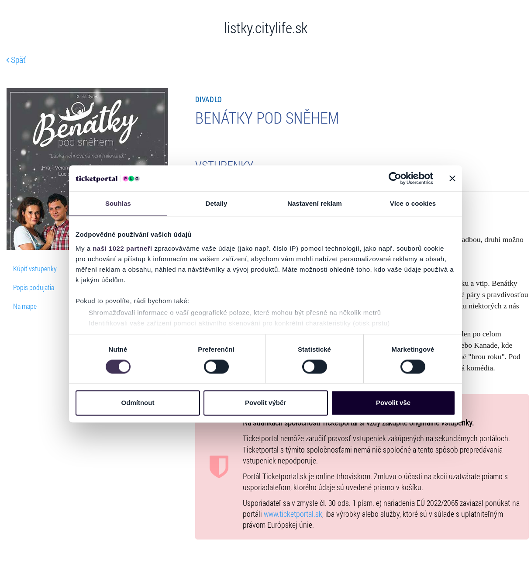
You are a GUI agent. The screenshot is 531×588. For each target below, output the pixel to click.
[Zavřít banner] (452, 178)
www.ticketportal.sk (293, 514)
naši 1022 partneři (122, 248)
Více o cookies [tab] (413, 203)
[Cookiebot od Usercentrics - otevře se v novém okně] (395, 178)
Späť (16, 59)
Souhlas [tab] (118, 203)
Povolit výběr (265, 403)
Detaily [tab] (217, 203)
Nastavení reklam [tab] (314, 203)
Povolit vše (393, 403)
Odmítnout (138, 403)
